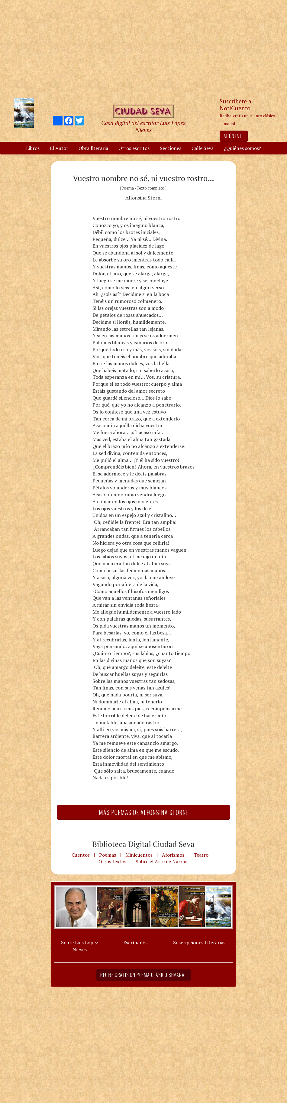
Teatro (201, 855)
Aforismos (173, 855)
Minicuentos (139, 855)
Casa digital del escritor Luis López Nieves (143, 126)
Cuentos (81, 855)
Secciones (170, 148)
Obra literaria (93, 148)
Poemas (107, 855)
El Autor (59, 148)
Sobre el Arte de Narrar (161, 861)
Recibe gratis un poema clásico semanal (143, 974)
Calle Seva (203, 148)
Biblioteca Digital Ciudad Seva (143, 844)
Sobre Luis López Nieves (79, 946)
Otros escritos (134, 148)
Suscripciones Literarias (199, 942)
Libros (33, 148)
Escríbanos (135, 942)
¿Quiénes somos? (242, 148)
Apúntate (233, 136)
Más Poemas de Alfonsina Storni (143, 812)
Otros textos (112, 861)
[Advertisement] (143, 48)
